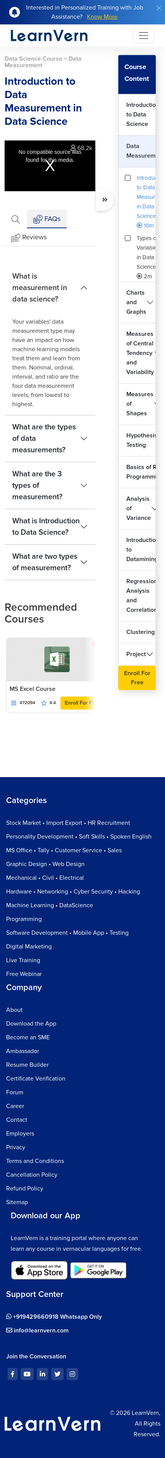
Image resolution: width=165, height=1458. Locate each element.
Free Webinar (24, 974)
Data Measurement (141, 151)
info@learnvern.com (37, 1330)
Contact (16, 1120)
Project (136, 654)
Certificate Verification (35, 1078)
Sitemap (17, 1202)
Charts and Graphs (136, 302)
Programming (24, 919)
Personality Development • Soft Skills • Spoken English (79, 836)
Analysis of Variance (138, 508)
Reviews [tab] (29, 237)
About (14, 1010)
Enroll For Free (82, 703)
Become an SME (28, 1037)
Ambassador (22, 1051)
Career (15, 1106)
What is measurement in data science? (39, 288)
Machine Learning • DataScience (49, 905)
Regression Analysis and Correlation (141, 595)
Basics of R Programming (141, 472)
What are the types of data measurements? (44, 439)
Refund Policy (24, 1188)
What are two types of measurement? (44, 562)
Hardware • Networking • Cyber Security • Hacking (73, 891)
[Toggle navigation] (143, 35)
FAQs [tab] (46, 219)
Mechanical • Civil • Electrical (45, 878)
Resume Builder (27, 1065)
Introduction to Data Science (141, 114)
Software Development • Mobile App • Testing (67, 933)
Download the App (31, 1023)
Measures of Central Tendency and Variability (140, 353)
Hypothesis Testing (141, 440)
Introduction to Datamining (141, 549)
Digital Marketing (29, 946)
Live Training (23, 960)
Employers (20, 1133)
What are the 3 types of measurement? (37, 485)
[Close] (159, 8)
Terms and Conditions (35, 1161)
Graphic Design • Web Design (45, 864)
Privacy (15, 1147)
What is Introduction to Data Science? (46, 526)
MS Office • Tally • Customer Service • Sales (64, 850)
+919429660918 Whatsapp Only (54, 1317)
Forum (14, 1092)
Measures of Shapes (140, 403)
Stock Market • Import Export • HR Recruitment (68, 823)
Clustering (140, 632)
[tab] (16, 219)
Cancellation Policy (31, 1175)
